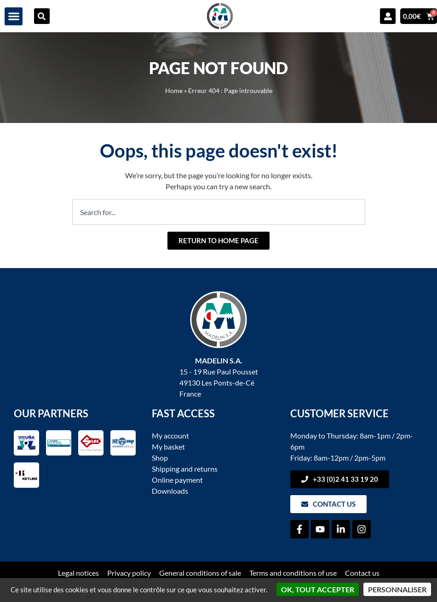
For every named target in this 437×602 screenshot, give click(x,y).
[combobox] (218, 212)
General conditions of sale (200, 572)
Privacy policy (129, 572)
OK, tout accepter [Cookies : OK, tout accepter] (317, 589)
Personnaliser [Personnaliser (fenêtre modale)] (397, 589)
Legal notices (78, 572)
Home (174, 90)
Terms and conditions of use (293, 572)
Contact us (362, 572)
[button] (14, 16)
